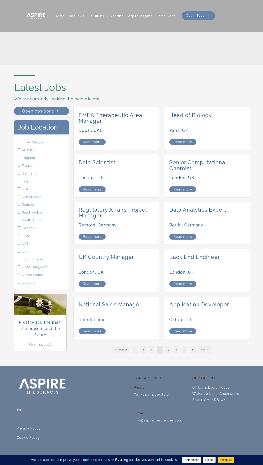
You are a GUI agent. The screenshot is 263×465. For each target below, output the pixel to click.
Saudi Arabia (30, 212)
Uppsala (26, 283)
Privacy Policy (29, 428)
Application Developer (199, 304)
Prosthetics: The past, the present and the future (40, 328)
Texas (24, 236)
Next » (205, 349)
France (25, 166)
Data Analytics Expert (197, 210)
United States (30, 275)
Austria (25, 150)
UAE (23, 244)
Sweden (26, 228)
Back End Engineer (194, 257)
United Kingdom (32, 142)
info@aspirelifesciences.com (158, 420)
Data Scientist (97, 162)
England (26, 158)
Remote (26, 205)
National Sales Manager (110, 304)
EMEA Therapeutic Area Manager (110, 118)
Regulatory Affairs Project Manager (113, 213)
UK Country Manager (106, 257)
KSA (23, 189)
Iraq (23, 181)
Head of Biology (190, 115)
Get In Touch (198, 15)
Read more (92, 142)
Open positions (41, 111)
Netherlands (29, 197)
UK (22, 251)
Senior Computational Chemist (198, 165)
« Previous (121, 349)
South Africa (29, 220)
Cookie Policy (28, 438)
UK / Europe (30, 259)
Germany (27, 173)
